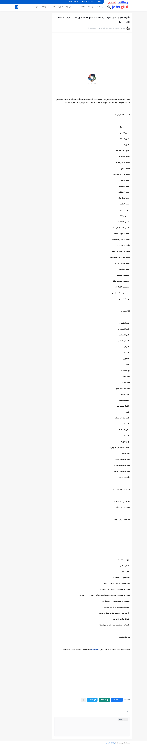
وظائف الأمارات (84, 7)
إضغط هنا (95, 649)
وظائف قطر (73, 7)
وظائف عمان (52, 7)
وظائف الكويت (63, 7)
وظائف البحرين (41, 7)
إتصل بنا (98, 2)
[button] (117, 700)
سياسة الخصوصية (87, 2)
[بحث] (16, 7)
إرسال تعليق (123, 720)
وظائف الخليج (110, 743)
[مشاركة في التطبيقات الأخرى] (83, 700)
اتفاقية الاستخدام (74, 2)
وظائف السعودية (97, 7)
